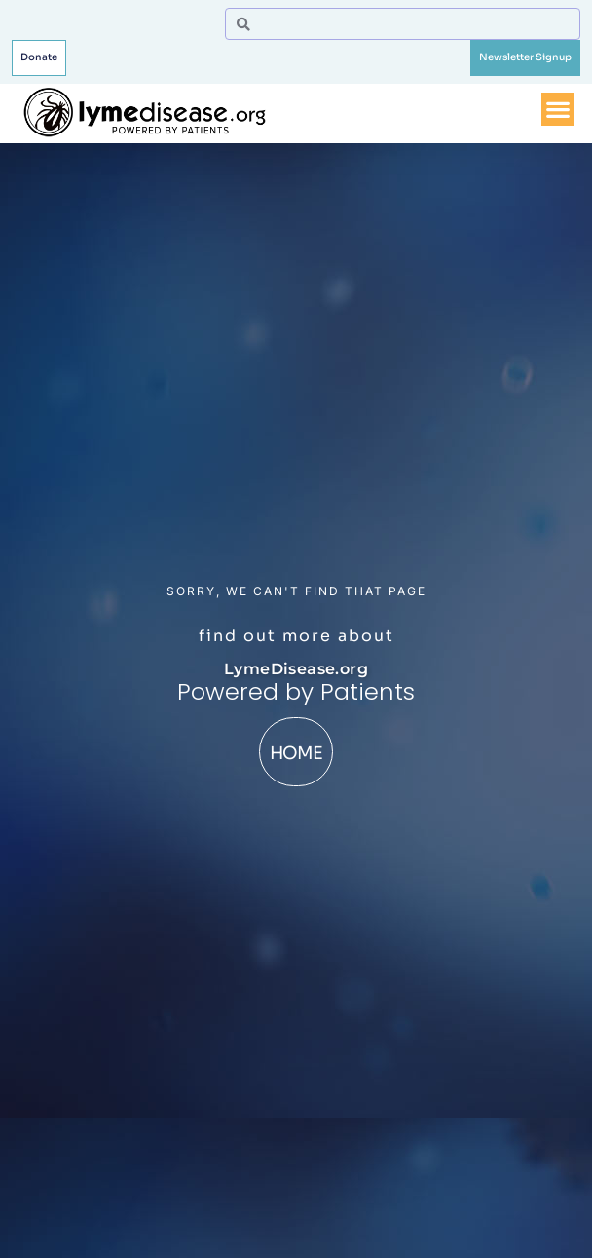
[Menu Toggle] (557, 102)
